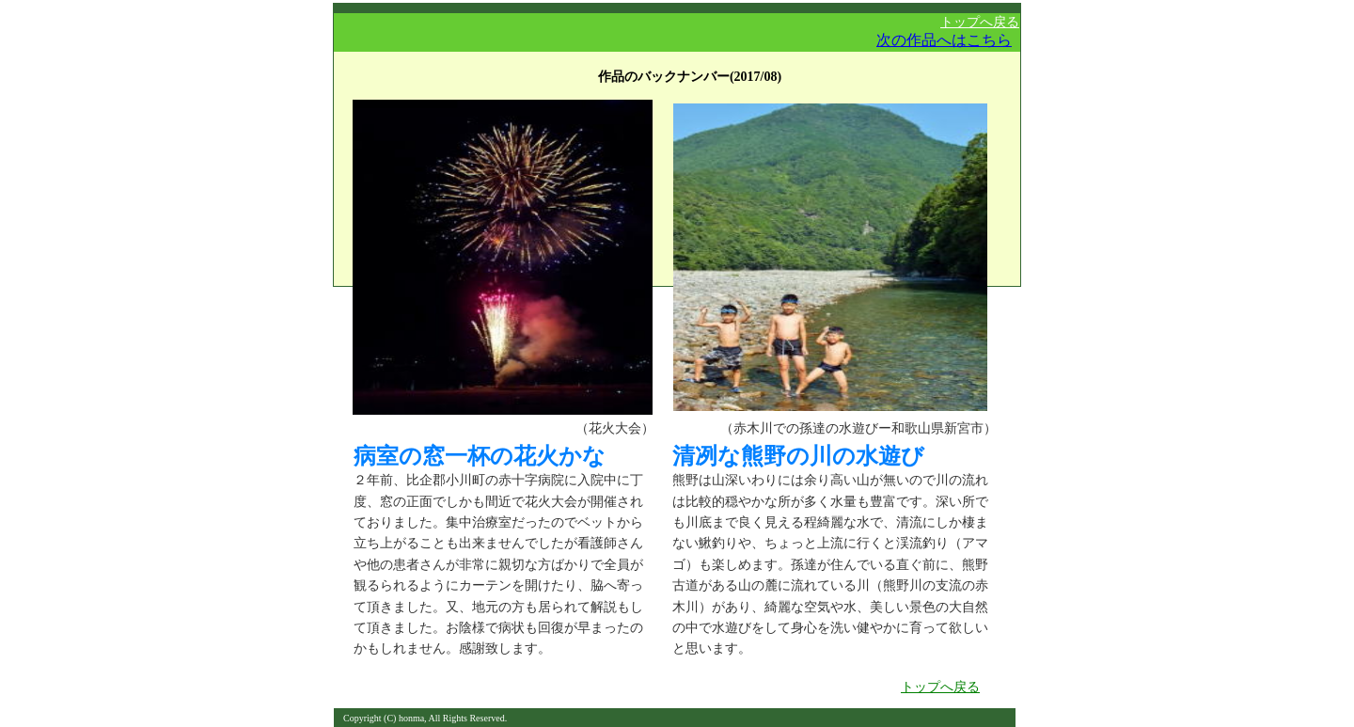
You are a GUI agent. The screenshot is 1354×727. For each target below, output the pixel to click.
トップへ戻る (979, 22)
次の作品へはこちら (944, 40)
